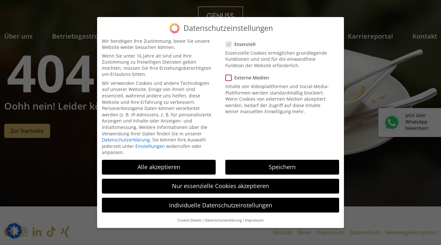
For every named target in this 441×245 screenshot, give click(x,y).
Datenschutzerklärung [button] (223, 220)
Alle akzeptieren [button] (159, 167)
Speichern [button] (282, 167)
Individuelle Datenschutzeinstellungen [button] (220, 205)
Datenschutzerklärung (126, 140)
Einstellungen (150, 146)
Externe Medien (249, 78)
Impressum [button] (254, 220)
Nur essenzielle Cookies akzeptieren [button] (220, 186)
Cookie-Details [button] (189, 220)
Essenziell (242, 44)
